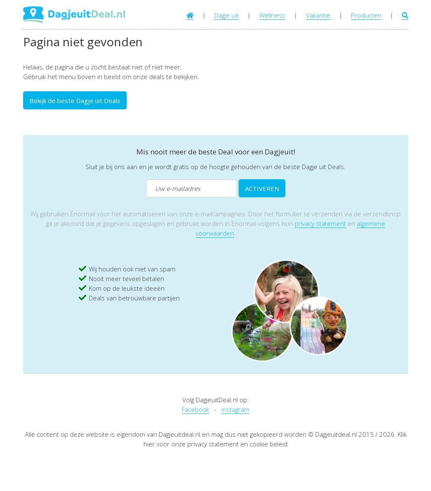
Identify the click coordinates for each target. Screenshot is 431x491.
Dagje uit (226, 15)
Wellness (272, 15)
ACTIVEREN (262, 188)
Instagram (235, 409)
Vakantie (318, 15)
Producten (366, 15)
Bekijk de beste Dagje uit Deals (74, 100)
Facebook (195, 409)
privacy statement (320, 223)
